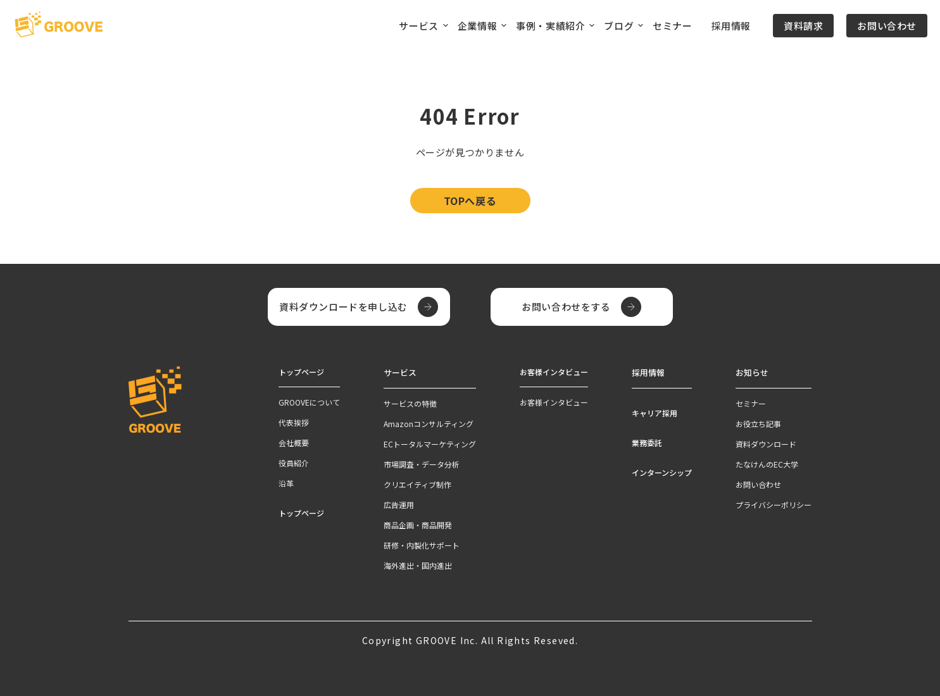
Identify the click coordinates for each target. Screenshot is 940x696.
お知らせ (751, 371)
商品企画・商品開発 (418, 523)
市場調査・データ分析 (422, 462)
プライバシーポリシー (774, 503)
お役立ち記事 (758, 422)
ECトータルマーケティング (430, 442)
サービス (399, 371)
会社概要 (294, 442)
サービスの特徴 (410, 402)
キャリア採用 (654, 411)
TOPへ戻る (470, 200)
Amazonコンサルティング (428, 422)
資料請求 (803, 25)
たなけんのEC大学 (767, 462)
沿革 (286, 483)
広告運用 (399, 503)
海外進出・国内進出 (418, 564)
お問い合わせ (887, 25)
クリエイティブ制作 (417, 483)
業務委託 (647, 441)
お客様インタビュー (554, 402)
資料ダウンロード (766, 442)
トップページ (301, 512)
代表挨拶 (294, 422)
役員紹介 (294, 462)
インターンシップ (662, 471)
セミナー (672, 25)
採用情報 (731, 25)
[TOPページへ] (58, 25)
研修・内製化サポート (422, 543)
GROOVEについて (309, 402)
